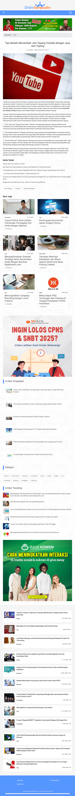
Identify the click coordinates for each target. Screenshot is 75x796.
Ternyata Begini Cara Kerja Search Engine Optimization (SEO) (33, 454)
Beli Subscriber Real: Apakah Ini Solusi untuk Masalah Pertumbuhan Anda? (27, 167)
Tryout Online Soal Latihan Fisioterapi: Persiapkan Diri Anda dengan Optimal (18, 223)
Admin (47, 50)
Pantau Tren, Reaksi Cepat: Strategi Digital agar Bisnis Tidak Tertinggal (32, 524)
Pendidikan (8, 217)
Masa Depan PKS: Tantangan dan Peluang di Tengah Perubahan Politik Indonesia (52, 299)
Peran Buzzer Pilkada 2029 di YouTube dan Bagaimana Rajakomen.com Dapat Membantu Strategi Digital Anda (37, 178)
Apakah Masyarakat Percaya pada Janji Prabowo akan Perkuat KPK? (38, 680)
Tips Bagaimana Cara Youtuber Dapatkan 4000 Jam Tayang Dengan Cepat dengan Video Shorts (34, 170)
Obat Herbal (42, 253)
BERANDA (8, 35)
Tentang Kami (54, 780)
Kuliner (42, 476)
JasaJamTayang (28, 188)
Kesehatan (7, 480)
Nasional (16, 480)
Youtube (17, 188)
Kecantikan (34, 476)
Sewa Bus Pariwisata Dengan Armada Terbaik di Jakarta (31, 416)
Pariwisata (25, 476)
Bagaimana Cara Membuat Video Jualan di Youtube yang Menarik (24, 182)
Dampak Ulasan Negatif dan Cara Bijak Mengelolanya (27, 502)
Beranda (20, 780)
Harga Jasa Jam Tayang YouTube (14, 164)
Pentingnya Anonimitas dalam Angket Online (51, 221)
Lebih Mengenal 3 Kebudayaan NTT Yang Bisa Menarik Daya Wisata (34, 429)
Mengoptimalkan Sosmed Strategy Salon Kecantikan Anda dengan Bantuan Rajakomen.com (18, 260)
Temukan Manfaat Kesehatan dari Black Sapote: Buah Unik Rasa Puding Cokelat (51, 260)
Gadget (56, 476)
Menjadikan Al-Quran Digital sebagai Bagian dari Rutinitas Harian (37, 626)
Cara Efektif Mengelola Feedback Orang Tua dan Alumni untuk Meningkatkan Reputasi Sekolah (40, 509)
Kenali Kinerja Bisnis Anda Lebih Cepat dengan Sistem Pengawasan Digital (34, 517)
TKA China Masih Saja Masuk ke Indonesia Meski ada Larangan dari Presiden (37, 442)
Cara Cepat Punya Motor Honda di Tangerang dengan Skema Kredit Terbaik (37, 404)
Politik (40, 292)
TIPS (14, 35)
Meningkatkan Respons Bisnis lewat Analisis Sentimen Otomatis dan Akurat (34, 532)
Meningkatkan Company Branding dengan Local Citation (17, 298)
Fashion (6, 476)
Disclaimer (20, 784)
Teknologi (33, 480)
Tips (40, 217)
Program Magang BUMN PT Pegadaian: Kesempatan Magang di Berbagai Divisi (41, 720)
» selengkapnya (8, 228)
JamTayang (8, 188)
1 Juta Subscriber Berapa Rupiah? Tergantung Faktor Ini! (21, 173)
